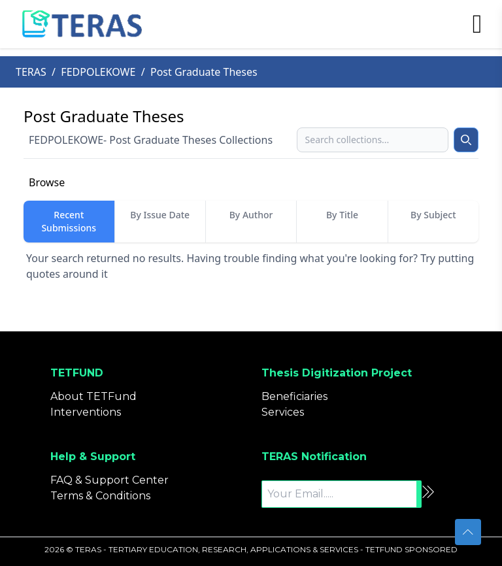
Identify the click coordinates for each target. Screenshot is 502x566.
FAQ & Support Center (109, 480)
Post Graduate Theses (204, 72)
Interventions (85, 412)
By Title (342, 214)
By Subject (433, 214)
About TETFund (93, 396)
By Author (251, 214)
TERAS (31, 72)
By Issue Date (160, 214)
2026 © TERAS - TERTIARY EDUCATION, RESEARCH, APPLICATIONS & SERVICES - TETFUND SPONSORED (251, 549)
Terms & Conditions (100, 496)
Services (282, 412)
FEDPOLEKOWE (98, 72)
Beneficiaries (294, 396)
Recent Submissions (68, 221)
